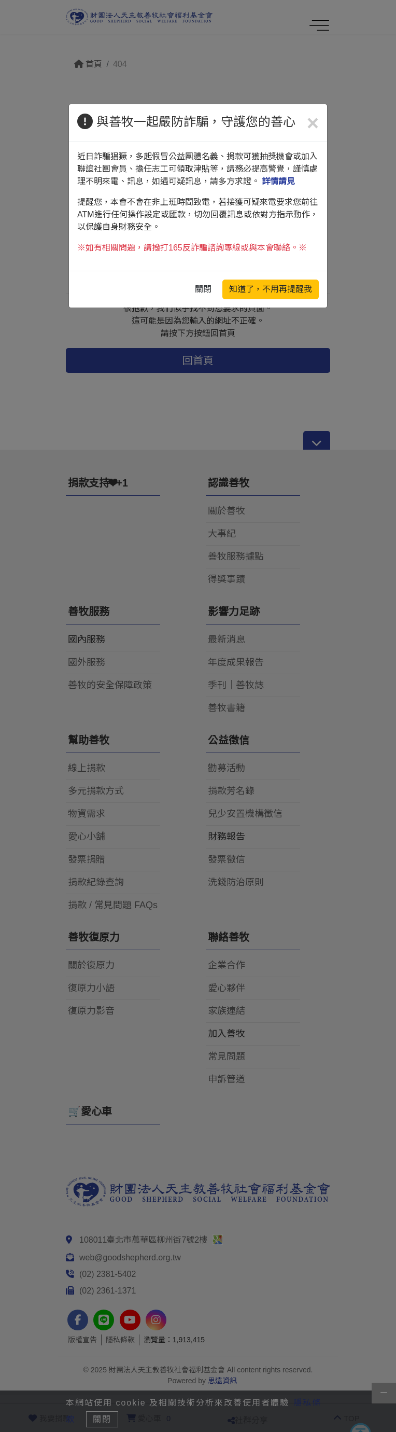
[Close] (313, 123)
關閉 (203, 289)
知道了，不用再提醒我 (270, 289)
